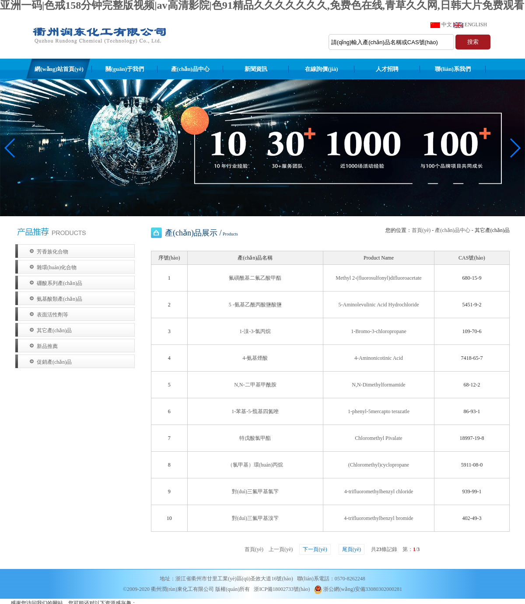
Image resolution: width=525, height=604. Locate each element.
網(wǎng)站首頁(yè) (59, 69)
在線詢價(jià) (321, 69)
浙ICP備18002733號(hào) (282, 589)
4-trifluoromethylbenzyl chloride (378, 491)
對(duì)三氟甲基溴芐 (255, 518)
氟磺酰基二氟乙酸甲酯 (255, 278)
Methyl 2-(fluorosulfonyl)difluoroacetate (378, 278)
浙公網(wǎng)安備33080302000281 (358, 589)
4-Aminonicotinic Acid (378, 358)
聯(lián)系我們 (453, 69)
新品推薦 (47, 346)
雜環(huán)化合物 (57, 267)
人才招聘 (387, 69)
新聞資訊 (256, 69)
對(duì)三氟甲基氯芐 (255, 491)
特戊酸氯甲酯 (255, 438)
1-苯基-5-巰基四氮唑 (255, 411)
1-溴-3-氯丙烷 (255, 331)
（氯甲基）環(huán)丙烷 (255, 465)
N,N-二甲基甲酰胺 (255, 385)
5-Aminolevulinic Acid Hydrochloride (379, 305)
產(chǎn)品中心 (190, 69)
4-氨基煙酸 (255, 358)
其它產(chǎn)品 (54, 330)
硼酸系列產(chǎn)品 (59, 283)
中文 (446, 24)
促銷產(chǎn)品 (54, 362)
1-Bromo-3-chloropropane (378, 331)
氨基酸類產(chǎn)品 (59, 299)
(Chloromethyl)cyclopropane (378, 465)
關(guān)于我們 (124, 69)
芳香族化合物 (52, 252)
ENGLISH (476, 24)
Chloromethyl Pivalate (378, 438)
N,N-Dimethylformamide (378, 385)
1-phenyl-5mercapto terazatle (379, 411)
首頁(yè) (421, 230)
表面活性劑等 (52, 315)
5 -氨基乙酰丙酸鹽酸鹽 (255, 305)
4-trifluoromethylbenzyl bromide (378, 518)
